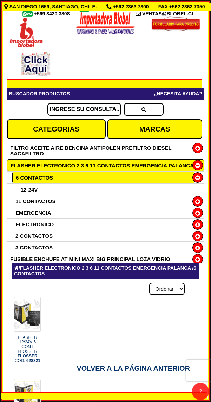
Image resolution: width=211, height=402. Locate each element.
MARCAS (154, 129)
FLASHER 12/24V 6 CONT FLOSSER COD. (27, 349)
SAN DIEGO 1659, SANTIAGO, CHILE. (51, 6)
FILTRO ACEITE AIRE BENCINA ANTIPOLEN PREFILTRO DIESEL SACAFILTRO (90, 150)
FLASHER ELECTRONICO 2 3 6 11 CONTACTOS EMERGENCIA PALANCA (102, 165)
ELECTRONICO (34, 224)
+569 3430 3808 (52, 13)
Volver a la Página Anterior (133, 368)
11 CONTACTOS (35, 201)
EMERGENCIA (33, 213)
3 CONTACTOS (34, 247)
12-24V (29, 190)
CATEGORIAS (56, 129)
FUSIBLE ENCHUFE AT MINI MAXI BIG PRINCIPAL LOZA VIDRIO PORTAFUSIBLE (90, 262)
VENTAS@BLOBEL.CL (168, 13)
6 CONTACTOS (34, 178)
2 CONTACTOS (34, 236)
